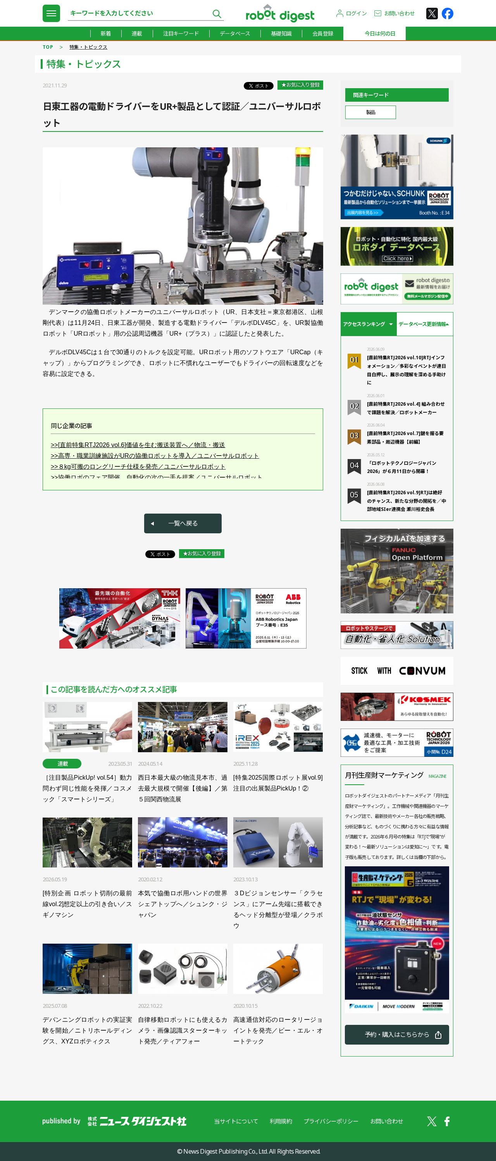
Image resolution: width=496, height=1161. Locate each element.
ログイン (356, 13)
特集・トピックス (88, 47)
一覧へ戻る (183, 523)
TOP (48, 47)
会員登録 (322, 33)
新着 (106, 33)
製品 (370, 112)
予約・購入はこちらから (397, 1034)
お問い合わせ (399, 13)
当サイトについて (236, 1121)
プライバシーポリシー (330, 1121)
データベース (235, 33)
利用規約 (281, 1121)
